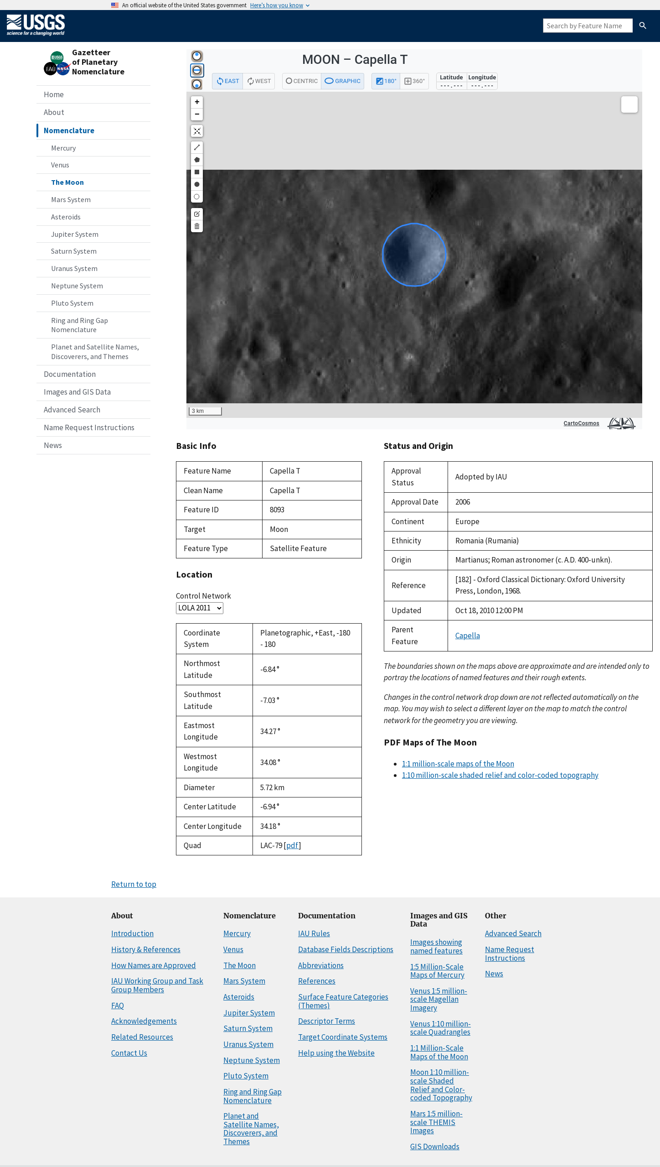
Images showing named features (436, 946)
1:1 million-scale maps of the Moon (458, 764)
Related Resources (142, 1037)
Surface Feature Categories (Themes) (343, 1001)
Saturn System (74, 250)
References (316, 981)
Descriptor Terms (326, 1021)
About (54, 112)
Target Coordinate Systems (342, 1037)
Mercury (63, 147)
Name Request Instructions (89, 427)
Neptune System (77, 285)
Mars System (71, 199)
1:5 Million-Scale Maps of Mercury (437, 971)
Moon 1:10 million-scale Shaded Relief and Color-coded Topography (441, 1085)
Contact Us (129, 1053)
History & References (145, 949)
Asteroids (66, 216)
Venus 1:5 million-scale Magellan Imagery (438, 999)
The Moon (67, 182)
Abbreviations (321, 965)
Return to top (133, 884)
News (53, 445)
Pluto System (72, 302)
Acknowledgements (144, 1021)
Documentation (70, 374)
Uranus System (74, 268)
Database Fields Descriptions (345, 949)
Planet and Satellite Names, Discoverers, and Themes (95, 351)
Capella (467, 635)
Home (54, 94)
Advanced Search (72, 410)
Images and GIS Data (77, 392)
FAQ (117, 1005)
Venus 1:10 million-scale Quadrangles (440, 1028)
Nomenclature (69, 130)
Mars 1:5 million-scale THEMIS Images (436, 1122)
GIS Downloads (434, 1146)
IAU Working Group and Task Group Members (157, 985)
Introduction (132, 933)
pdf (292, 845)
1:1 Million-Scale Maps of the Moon (439, 1052)
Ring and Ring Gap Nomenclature (79, 325)
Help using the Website (336, 1053)
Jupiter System (74, 234)
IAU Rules (314, 933)
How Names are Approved (153, 965)
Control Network (203, 596)
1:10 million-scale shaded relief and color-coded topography (500, 775)
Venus (60, 164)
